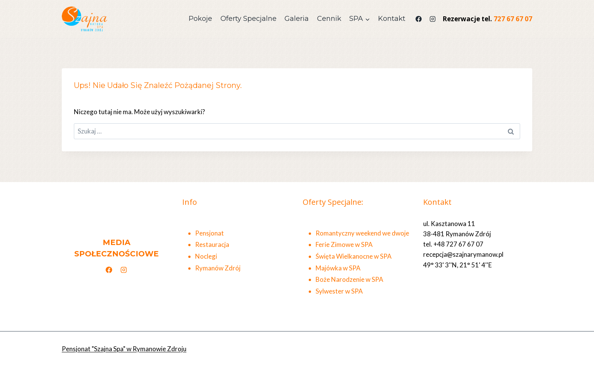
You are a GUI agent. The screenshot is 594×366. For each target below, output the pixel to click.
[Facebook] (419, 19)
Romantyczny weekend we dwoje (362, 233)
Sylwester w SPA (339, 291)
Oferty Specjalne (248, 18)
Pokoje (200, 18)
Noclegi (206, 256)
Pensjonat (209, 233)
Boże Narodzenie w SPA (349, 279)
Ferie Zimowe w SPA (344, 244)
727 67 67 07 (513, 18)
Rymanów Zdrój (218, 268)
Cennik (329, 18)
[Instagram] (433, 19)
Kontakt (391, 18)
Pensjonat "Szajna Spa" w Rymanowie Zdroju (124, 349)
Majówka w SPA (338, 268)
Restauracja (212, 244)
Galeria (296, 18)
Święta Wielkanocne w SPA (354, 256)
